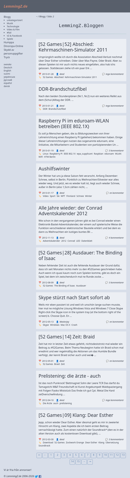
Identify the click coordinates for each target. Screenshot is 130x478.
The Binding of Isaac (64, 285)
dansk (7, 86)
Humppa (9, 42)
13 (123, 455)
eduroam (109, 153)
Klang (101, 442)
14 (72, 461)
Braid (57, 364)
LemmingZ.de (16, 6)
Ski (58, 195)
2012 (63, 240)
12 (117, 455)
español (8, 83)
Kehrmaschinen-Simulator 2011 (81, 77)
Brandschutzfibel (57, 108)
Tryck (7, 57)
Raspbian (98, 153)
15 (78, 461)
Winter (88, 195)
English (7, 70)
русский (8, 79)
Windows (54, 324)
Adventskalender (51, 240)
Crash (74, 324)
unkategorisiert (15, 20)
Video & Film (13, 29)
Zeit (63, 364)
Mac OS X (65, 324)
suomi (7, 73)
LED (78, 240)
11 (111, 455)
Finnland (70, 195)
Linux (45, 153)
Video (46, 195)
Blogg (7, 17)
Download (48, 442)
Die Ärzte (47, 403)
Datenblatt (86, 240)
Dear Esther (91, 442)
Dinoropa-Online (13, 46)
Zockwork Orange (75, 442)
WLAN (118, 153)
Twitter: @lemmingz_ (36, 476)
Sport (52, 195)
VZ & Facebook (14, 35)
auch (55, 403)
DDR (45, 108)
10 (105, 455)
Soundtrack (44, 445)
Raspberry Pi (56, 153)
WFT (63, 195)
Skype (46, 324)
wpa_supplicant (85, 153)
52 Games (48, 77)
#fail (9, 32)
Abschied (59, 77)
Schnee (80, 195)
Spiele (10, 38)
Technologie (13, 26)
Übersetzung (112, 442)
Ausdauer (81, 285)
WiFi (41, 156)
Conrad (71, 240)
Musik (10, 23)
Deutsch (8, 67)
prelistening (66, 403)
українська (9, 76)
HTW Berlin (50, 156)
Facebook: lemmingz (40, 476)
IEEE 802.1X (70, 153)
